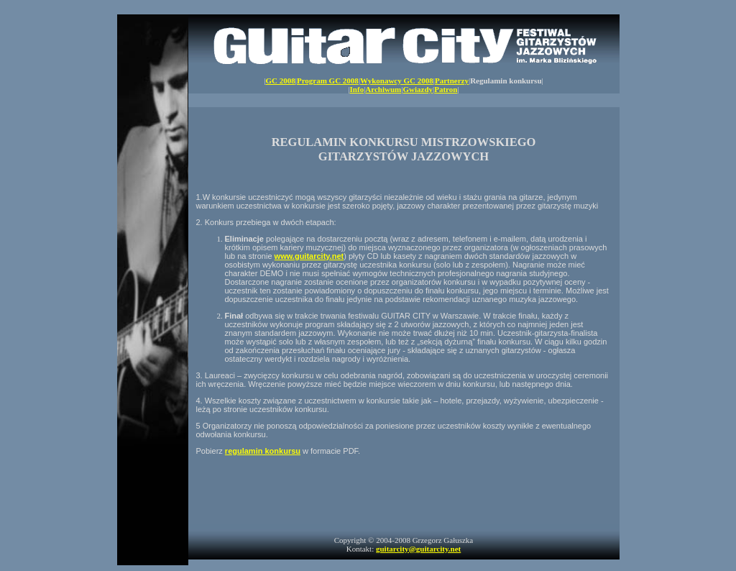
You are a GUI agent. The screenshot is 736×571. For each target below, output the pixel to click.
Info (357, 89)
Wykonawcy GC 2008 (396, 80)
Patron (445, 89)
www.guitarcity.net (309, 256)
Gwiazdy (417, 89)
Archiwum (383, 89)
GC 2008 (280, 80)
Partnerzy (452, 80)
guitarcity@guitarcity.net (418, 548)
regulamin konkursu (262, 451)
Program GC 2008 (328, 80)
